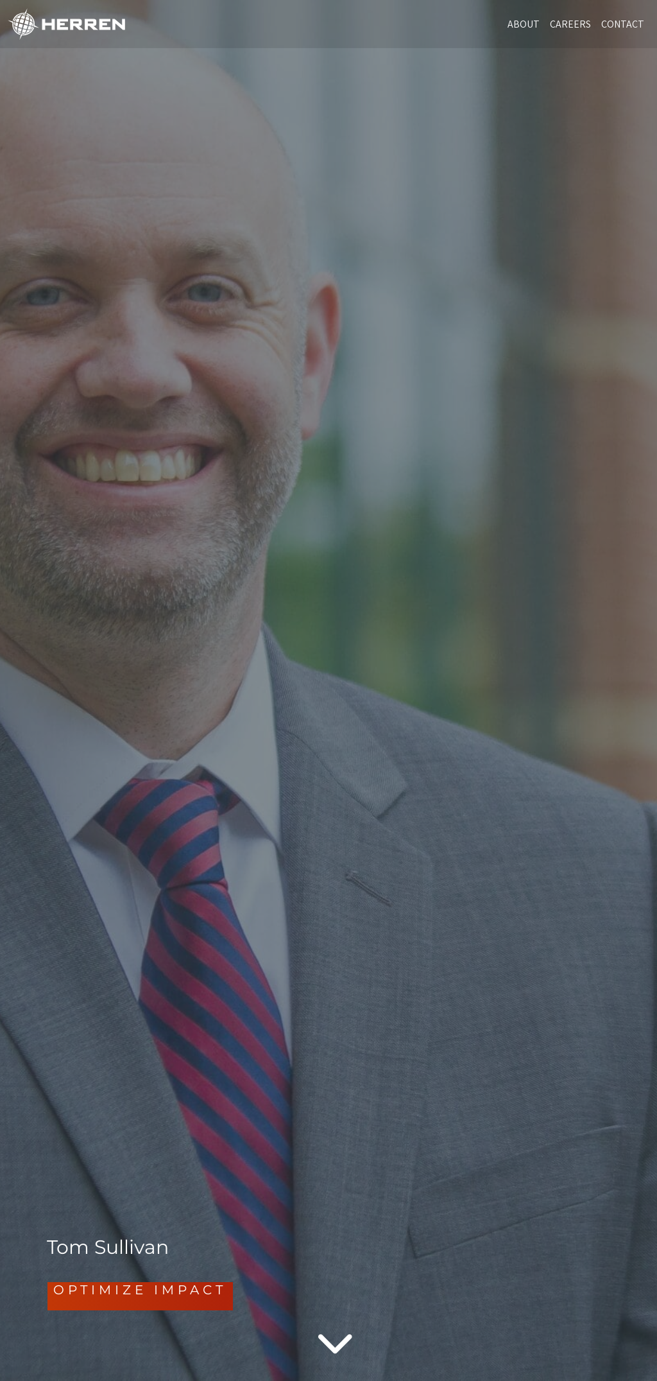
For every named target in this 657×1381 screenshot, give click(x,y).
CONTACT (622, 24)
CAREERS (570, 24)
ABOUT (524, 24)
